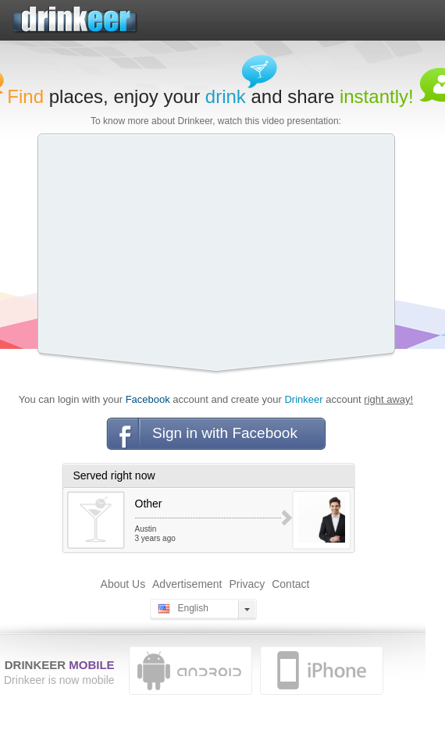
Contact (290, 584)
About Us (123, 584)
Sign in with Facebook (224, 433)
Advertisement (187, 584)
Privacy (247, 584)
